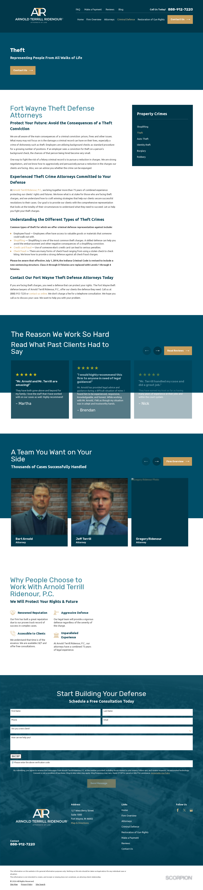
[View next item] (157, 351)
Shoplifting (19, 240)
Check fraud (20, 251)
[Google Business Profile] (191, 801)
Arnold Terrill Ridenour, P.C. (27, 190)
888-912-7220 (180, 9)
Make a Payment (93, 9)
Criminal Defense (130, 818)
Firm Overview (129, 807)
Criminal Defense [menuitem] (126, 19)
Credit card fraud (22, 247)
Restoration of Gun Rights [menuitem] (151, 19)
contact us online (38, 293)
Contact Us (127, 840)
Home (125, 801)
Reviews (110, 9)
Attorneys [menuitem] (109, 19)
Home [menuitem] (80, 19)
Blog (121, 9)
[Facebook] (177, 801)
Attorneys (127, 812)
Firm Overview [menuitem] (93, 19)
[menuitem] (162, 127)
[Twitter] (184, 801)
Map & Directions (80, 814)
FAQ (78, 9)
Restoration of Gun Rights (135, 823)
